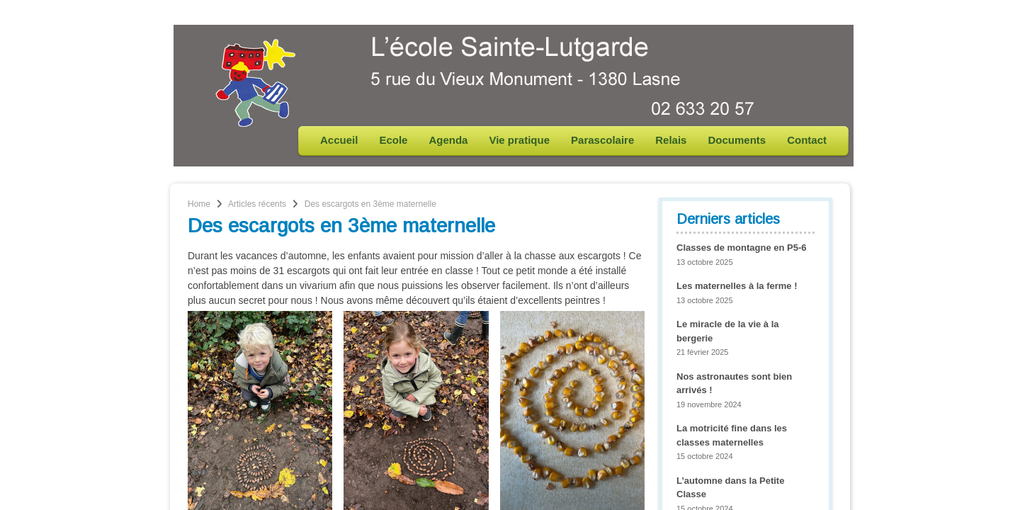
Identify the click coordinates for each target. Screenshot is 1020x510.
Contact (807, 140)
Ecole (393, 140)
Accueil (339, 140)
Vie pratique (519, 140)
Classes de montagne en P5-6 (741, 247)
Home (199, 204)
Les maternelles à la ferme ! (737, 285)
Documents (737, 140)
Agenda (448, 140)
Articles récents (257, 204)
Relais (670, 140)
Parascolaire (602, 140)
